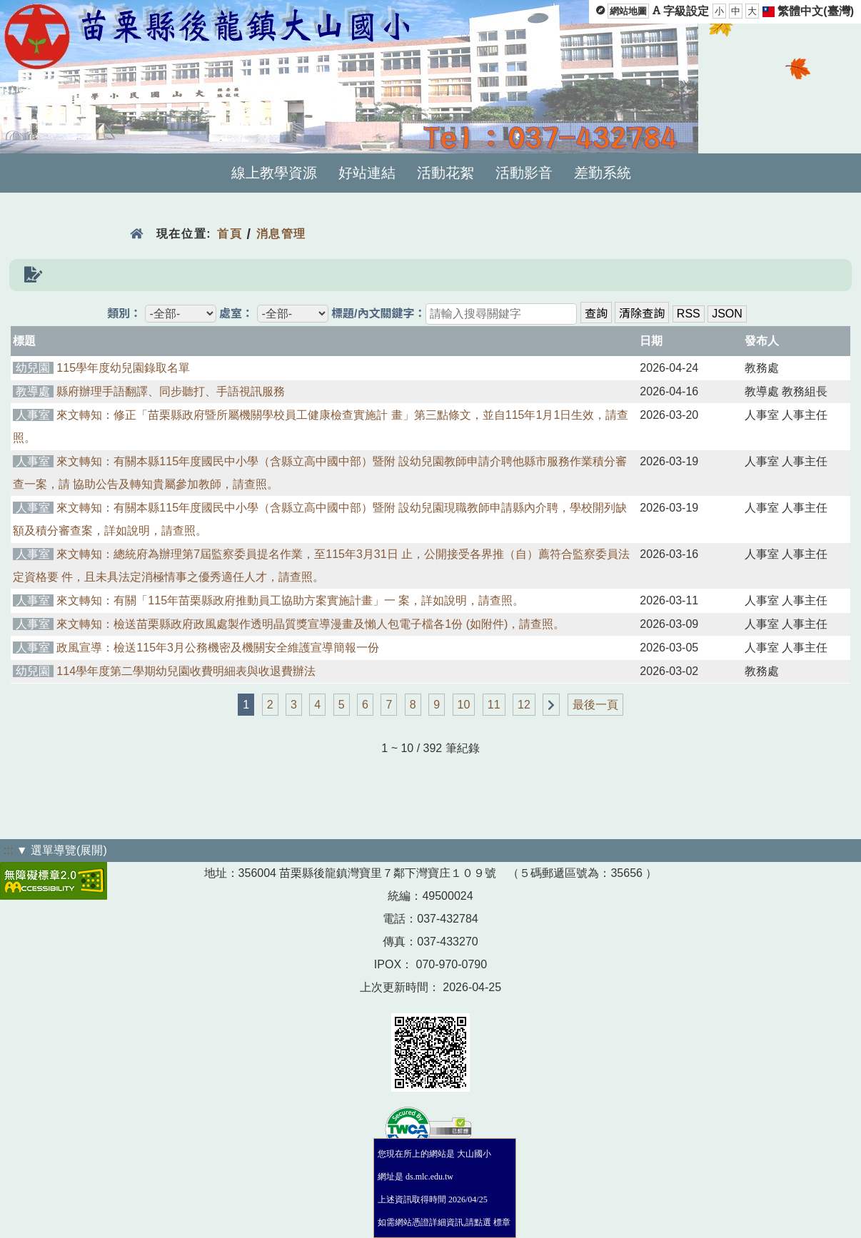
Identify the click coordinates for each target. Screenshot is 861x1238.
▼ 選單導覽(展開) (61, 850)
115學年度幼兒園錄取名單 (123, 368)
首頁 (229, 234)
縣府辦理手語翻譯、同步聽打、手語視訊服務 (170, 391)
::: (8, 850)
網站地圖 (628, 11)
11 (494, 705)
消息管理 (281, 234)
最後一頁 (595, 705)
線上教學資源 (274, 173)
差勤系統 (602, 173)
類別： (124, 314)
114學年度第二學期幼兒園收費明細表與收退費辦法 (186, 671)
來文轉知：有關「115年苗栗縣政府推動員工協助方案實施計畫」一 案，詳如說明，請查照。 (290, 600)
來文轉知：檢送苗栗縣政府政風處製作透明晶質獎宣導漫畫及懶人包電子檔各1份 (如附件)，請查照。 (310, 624)
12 (524, 705)
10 (464, 705)
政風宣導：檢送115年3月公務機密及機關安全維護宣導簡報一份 (217, 647)
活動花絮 (445, 173)
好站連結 (367, 173)
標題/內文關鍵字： (378, 314)
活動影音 (524, 173)
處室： (236, 314)
